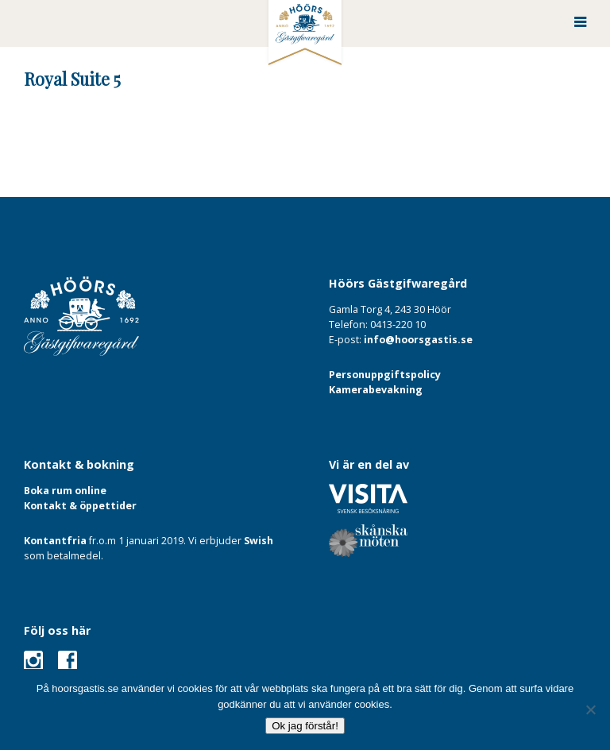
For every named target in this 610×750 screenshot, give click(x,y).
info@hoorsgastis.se (418, 339)
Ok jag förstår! (305, 726)
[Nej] (590, 709)
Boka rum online (65, 490)
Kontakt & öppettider (80, 505)
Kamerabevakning (376, 389)
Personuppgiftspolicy (385, 374)
